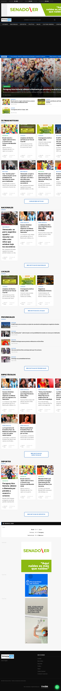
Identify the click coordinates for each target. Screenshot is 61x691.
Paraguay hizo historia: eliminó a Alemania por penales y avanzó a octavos (26, 56)
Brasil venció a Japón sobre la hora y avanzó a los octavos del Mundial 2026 (9, 141)
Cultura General (48, 24)
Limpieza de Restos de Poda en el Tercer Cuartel (27, 139)
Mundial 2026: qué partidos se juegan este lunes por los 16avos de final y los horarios (45, 177)
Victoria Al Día (8, 680)
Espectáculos (24, 222)
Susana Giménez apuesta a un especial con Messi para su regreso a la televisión (27, 228)
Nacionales (14, 24)
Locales (5, 24)
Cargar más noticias (36, 201)
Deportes (23, 24)
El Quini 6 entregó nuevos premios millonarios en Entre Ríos (27, 341)
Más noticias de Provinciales (36, 368)
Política (31, 24)
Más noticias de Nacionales (36, 265)
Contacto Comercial (42, 673)
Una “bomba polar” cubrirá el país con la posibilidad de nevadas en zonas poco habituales (9, 177)
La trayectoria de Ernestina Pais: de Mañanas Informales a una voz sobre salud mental (9, 431)
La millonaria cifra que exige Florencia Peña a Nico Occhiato (44, 227)
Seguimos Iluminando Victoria (44, 289)
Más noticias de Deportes (36, 514)
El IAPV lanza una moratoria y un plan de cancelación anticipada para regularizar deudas (35, 324)
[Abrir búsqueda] (54, 20)
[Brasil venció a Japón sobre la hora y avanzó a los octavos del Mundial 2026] (18, 102)
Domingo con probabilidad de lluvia (20, 358)
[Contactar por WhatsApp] (57, 687)
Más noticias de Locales (36, 310)
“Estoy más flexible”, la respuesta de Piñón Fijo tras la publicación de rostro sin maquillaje (45, 395)
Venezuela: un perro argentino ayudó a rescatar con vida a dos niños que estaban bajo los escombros (27, 178)
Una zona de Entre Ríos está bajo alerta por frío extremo (26, 350)
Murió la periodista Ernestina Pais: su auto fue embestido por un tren (26, 430)
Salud (38, 24)
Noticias (5, 171)
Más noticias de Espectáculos (36, 454)
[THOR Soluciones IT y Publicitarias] (44, 686)
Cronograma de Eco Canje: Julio (45, 138)
